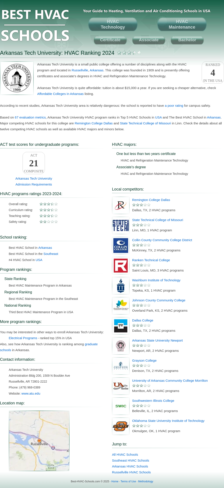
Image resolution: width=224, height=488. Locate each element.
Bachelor (187, 40)
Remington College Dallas (94, 123)
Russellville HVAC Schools (131, 472)
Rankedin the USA (213, 72)
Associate (149, 40)
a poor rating (174, 105)
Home (114, 481)
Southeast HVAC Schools (130, 460)
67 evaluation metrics (30, 117)
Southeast (50, 254)
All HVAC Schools (125, 454)
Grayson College (144, 360)
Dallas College (142, 320)
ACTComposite (34, 163)
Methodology (145, 481)
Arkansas (96, 70)
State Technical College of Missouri (145, 123)
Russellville (80, 70)
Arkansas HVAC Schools (130, 466)
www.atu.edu (30, 393)
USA (158, 117)
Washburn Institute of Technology (156, 280)
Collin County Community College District (162, 240)
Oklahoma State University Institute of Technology (168, 421)
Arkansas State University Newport (157, 340)
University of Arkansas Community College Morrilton (170, 380)
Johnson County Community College (158, 300)
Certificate (110, 40)
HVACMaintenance (182, 24)
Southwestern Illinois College (153, 400)
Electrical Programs (23, 338)
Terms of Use (128, 481)
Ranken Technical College (151, 260)
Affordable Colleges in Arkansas (60, 94)
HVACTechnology (113, 24)
